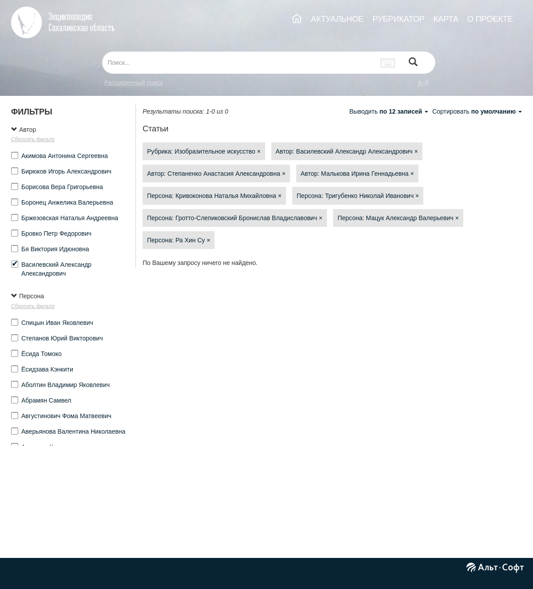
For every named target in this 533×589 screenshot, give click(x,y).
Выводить (389, 111)
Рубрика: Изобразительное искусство (204, 151)
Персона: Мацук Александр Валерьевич (398, 217)
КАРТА (446, 19)
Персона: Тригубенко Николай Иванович (358, 195)
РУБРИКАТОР (399, 19)
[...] (239, 62)
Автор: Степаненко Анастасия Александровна (216, 173)
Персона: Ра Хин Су (178, 240)
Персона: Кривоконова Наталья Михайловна (214, 195)
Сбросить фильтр (33, 139)
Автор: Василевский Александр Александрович (347, 151)
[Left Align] (413, 63)
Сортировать (477, 111)
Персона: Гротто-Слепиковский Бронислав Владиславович (234, 217)
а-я (423, 82)
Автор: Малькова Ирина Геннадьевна (357, 173)
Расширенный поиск (133, 82)
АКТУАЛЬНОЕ (337, 19)
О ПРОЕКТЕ (490, 19)
